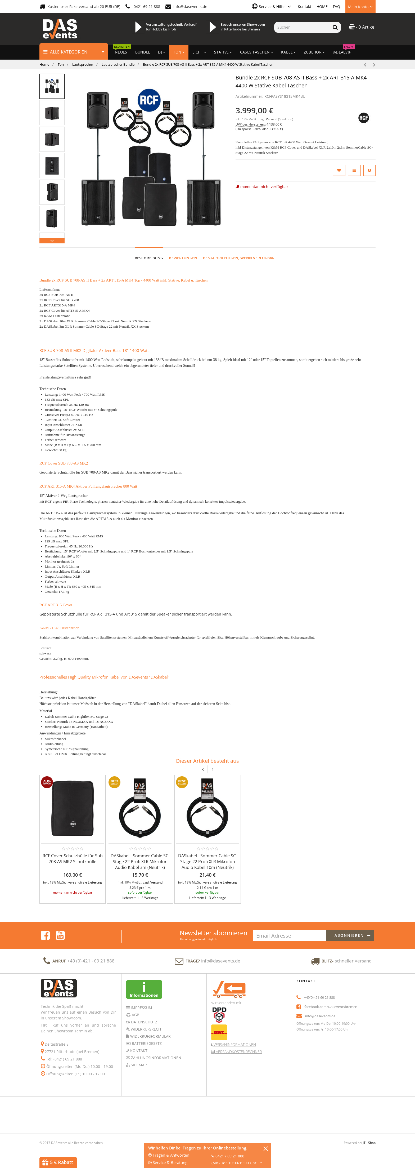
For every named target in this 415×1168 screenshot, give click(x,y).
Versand (272, 119)
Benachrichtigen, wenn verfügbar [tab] (238, 257)
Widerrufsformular (150, 1036)
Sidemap (138, 1064)
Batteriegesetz (146, 1043)
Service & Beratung (167, 1162)
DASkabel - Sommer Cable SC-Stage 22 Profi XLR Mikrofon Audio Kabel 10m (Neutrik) (207, 861)
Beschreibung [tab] (149, 257)
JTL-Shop (369, 1142)
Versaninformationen (234, 1044)
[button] (272, 6)
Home (44, 64)
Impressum (141, 1007)
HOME (322, 6)
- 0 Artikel (362, 27)
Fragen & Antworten (168, 1155)
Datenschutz (143, 1021)
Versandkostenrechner (238, 1051)
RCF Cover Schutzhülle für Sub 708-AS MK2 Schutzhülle (73, 858)
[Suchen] (302, 27)
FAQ (336, 6)
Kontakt (304, 6)
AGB (135, 1014)
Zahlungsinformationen (155, 1057)
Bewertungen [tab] (183, 257)
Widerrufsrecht (146, 1029)
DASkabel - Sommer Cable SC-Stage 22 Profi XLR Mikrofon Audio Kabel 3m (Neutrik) (140, 861)
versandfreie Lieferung (85, 882)
